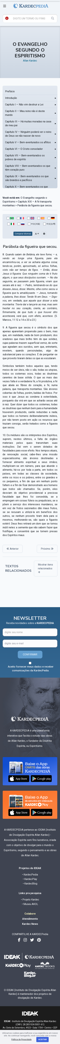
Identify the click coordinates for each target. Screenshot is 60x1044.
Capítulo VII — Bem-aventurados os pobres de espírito (25, 157)
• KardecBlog (30, 883)
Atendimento (30, 918)
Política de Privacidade (21, 1039)
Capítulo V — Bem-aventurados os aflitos (28, 142)
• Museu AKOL (30, 904)
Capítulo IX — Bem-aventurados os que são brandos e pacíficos (27, 178)
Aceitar (42, 1039)
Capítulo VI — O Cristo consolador (24, 148)
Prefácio (10, 91)
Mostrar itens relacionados (45, 568)
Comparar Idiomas (23, 234)
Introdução (11, 97)
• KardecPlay (30, 879)
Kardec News (30, 923)
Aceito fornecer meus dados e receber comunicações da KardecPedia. (30, 668)
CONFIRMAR (30, 654)
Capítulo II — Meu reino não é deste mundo (25, 113)
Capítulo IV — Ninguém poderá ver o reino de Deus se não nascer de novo (28, 133)
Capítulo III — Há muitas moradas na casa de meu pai (28, 123)
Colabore (30, 913)
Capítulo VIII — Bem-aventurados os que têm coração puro (27, 167)
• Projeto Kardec (30, 899)
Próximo (47, 548)
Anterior (13, 548)
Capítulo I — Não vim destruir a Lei (24, 104)
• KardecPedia (30, 874)
